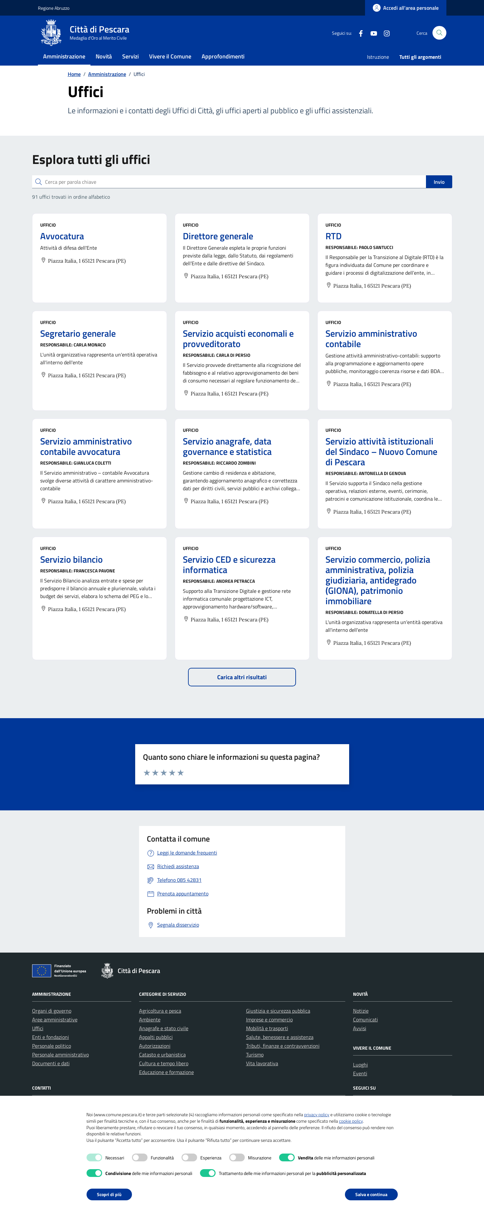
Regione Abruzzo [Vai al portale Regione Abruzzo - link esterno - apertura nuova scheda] (53, 8)
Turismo (255, 1067)
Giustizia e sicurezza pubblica (278, 1024)
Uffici (37, 1041)
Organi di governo (51, 1024)
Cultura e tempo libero (163, 1076)
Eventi (360, 1086)
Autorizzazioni (155, 1059)
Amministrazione (64, 62)
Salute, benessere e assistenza (279, 1050)
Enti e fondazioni (50, 1050)
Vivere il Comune (170, 62)
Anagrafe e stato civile (163, 1041)
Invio (439, 195)
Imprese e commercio (269, 1032)
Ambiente (149, 1032)
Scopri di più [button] (109, 1194)
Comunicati (365, 1032)
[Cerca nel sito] (439, 36)
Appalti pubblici (156, 1050)
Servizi (130, 62)
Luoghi (360, 1077)
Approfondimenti (223, 62)
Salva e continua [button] (371, 1194)
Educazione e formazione (166, 1085)
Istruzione (378, 63)
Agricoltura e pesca (160, 1024)
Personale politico (51, 1059)
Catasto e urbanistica (162, 1067)
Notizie (361, 1024)
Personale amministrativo (60, 1067)
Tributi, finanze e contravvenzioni (283, 1059)
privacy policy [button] (316, 1114)
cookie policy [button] (351, 1121)
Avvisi (359, 1041)
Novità (104, 62)
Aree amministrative (54, 1032)
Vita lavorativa (262, 1076)
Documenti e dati (51, 1076)
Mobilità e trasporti (267, 1041)
